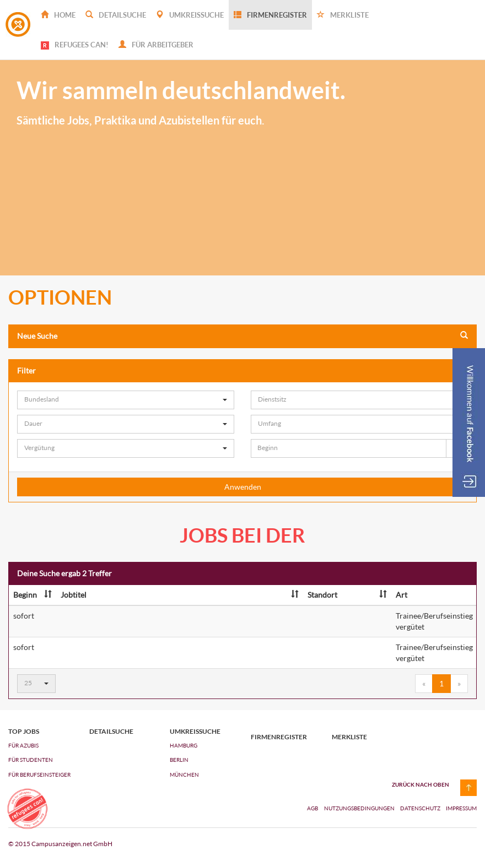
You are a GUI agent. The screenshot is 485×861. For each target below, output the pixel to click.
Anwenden (242, 486)
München (184, 774)
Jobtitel (180, 594)
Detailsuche (115, 14)
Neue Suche (242, 335)
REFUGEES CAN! (75, 45)
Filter (242, 370)
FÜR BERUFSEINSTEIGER (39, 774)
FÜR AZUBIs (23, 745)
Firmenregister (270, 14)
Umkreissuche (190, 14)
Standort (347, 594)
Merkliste (343, 14)
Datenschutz (420, 808)
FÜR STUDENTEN (30, 759)
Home (58, 14)
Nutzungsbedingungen (360, 808)
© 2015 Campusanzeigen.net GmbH (60, 844)
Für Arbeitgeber (155, 44)
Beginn (32, 594)
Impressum (461, 808)
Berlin (179, 759)
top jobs (23, 731)
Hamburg (183, 745)
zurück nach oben (420, 784)
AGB (312, 808)
